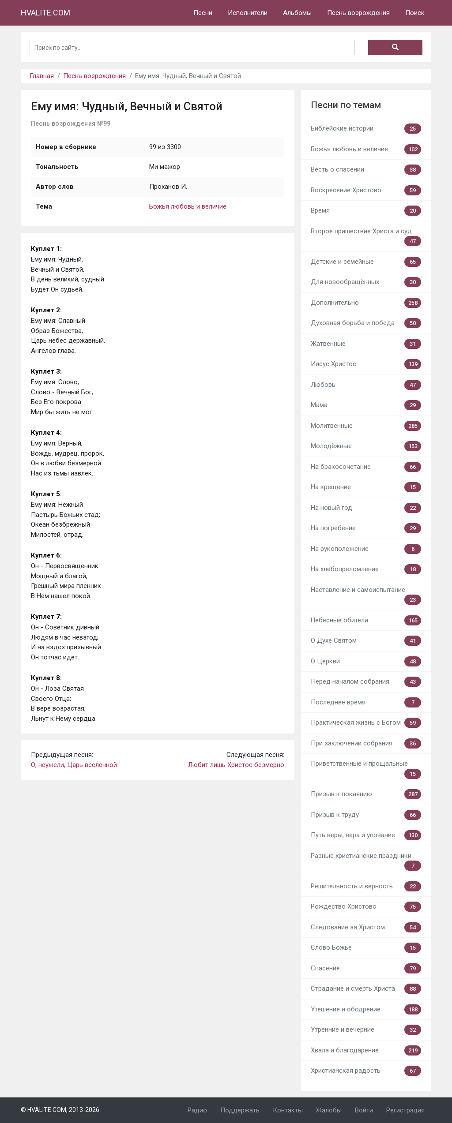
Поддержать (240, 1110)
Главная (42, 76)
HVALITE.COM (45, 12)
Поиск (415, 13)
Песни (202, 13)
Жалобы (329, 1110)
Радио (197, 1110)
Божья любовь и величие (187, 206)
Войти (364, 1110)
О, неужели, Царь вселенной (74, 765)
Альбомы (297, 13)
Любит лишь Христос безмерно (236, 765)
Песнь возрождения (358, 13)
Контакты (288, 1110)
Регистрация (405, 1110)
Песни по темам (346, 105)
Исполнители (247, 13)
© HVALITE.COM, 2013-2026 (60, 1109)
